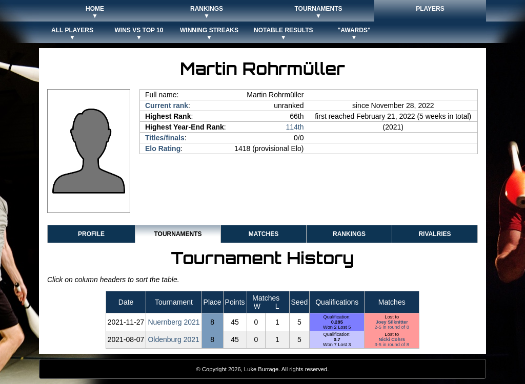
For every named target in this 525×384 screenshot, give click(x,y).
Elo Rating (162, 148)
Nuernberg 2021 (173, 322)
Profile (91, 234)
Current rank (166, 105)
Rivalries (434, 234)
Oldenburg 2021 (173, 339)
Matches (263, 234)
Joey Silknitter (392, 322)
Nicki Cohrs (392, 339)
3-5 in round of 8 (392, 344)
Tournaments (177, 234)
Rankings (349, 234)
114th (295, 127)
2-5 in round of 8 (392, 327)
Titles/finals (165, 138)
